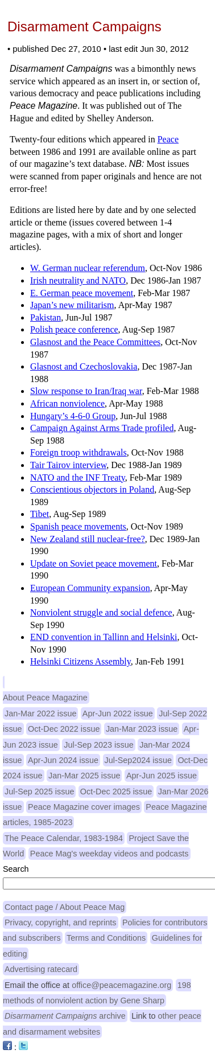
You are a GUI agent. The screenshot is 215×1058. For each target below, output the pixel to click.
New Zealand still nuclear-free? (87, 539)
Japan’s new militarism (72, 305)
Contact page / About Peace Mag (65, 907)
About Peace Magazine (45, 697)
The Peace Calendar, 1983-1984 (64, 838)
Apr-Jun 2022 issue (117, 713)
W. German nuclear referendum (87, 268)
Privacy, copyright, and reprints (61, 922)
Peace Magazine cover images (84, 806)
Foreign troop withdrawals (78, 452)
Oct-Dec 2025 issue (116, 791)
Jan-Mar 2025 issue (84, 775)
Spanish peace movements (78, 526)
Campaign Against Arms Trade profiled (101, 428)
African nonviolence (67, 403)
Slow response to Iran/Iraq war (86, 391)
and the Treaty (77, 477)
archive (65, 1015)
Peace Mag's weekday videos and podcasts (109, 853)
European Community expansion (90, 588)
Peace (168, 139)
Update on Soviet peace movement (93, 563)
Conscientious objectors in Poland (92, 489)
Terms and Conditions (106, 937)
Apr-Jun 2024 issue (63, 760)
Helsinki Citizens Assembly (80, 661)
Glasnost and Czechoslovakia (83, 366)
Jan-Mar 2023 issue (141, 728)
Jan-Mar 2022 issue (40, 713)
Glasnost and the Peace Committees (95, 342)
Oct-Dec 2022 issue (64, 728)
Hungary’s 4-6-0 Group (72, 416)
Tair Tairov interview (68, 465)
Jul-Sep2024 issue (138, 760)
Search (16, 869)
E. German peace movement (81, 293)
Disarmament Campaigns (84, 26)
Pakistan (45, 317)
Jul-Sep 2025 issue (39, 791)
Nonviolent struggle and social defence (101, 612)
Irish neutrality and (78, 280)
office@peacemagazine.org (121, 985)
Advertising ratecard (41, 969)
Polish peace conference (74, 329)
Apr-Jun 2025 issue (161, 775)
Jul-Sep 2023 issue (98, 744)
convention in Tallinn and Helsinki (103, 637)
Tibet (39, 514)
